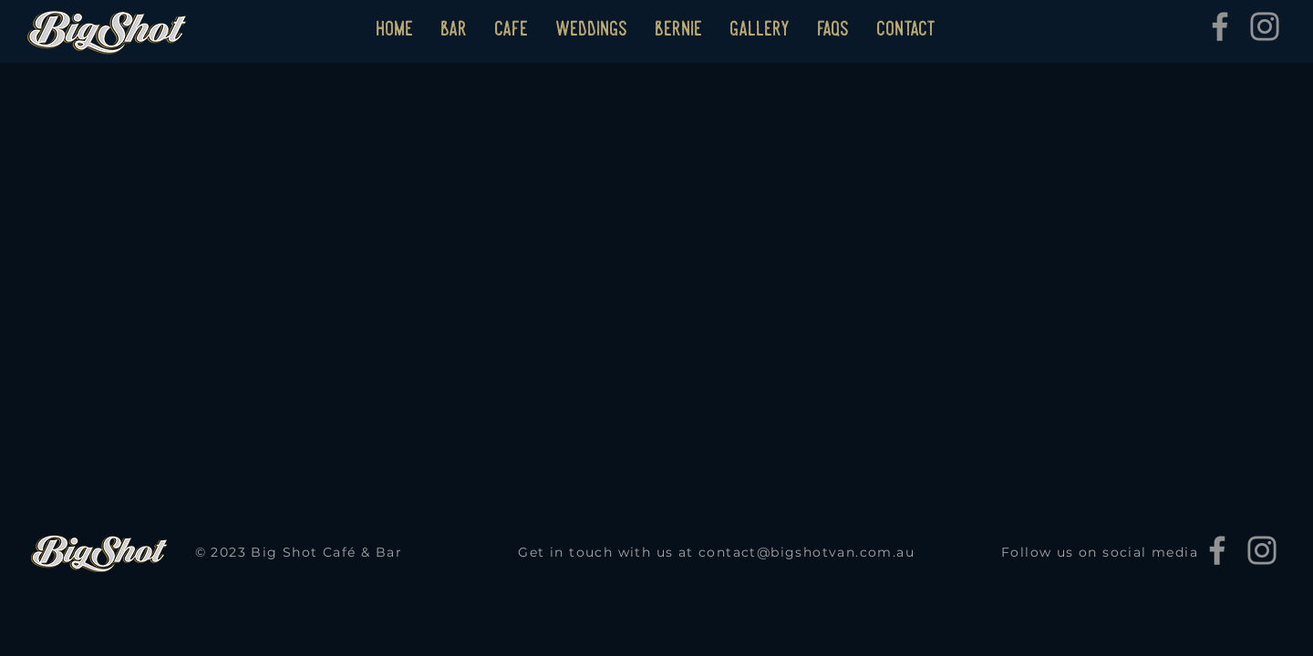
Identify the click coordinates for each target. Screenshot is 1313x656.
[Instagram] (1265, 26)
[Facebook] (1220, 26)
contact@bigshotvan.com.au (806, 552)
